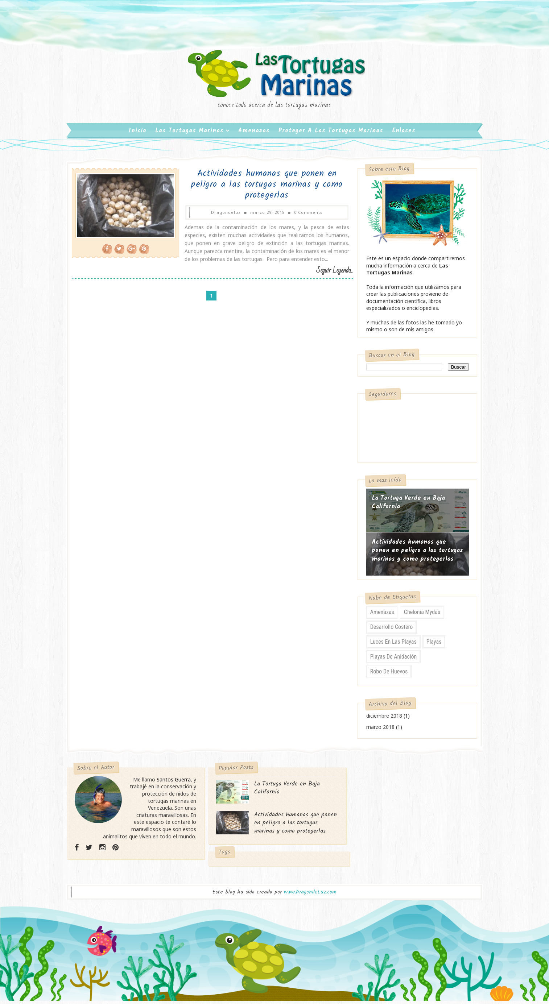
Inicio (138, 133)
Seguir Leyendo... (323, 274)
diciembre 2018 (380, 719)
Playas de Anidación (389, 660)
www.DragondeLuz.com (310, 896)
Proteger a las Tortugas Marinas (331, 133)
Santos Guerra (177, 783)
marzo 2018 (376, 730)
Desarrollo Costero (387, 630)
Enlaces (404, 133)
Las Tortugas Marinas (190, 133)
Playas (429, 645)
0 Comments (299, 216)
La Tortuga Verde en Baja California (404, 506)
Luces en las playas (389, 645)
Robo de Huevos (385, 675)
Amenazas (254, 133)
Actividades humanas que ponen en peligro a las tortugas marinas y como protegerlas (257, 188)
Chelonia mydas (418, 615)
